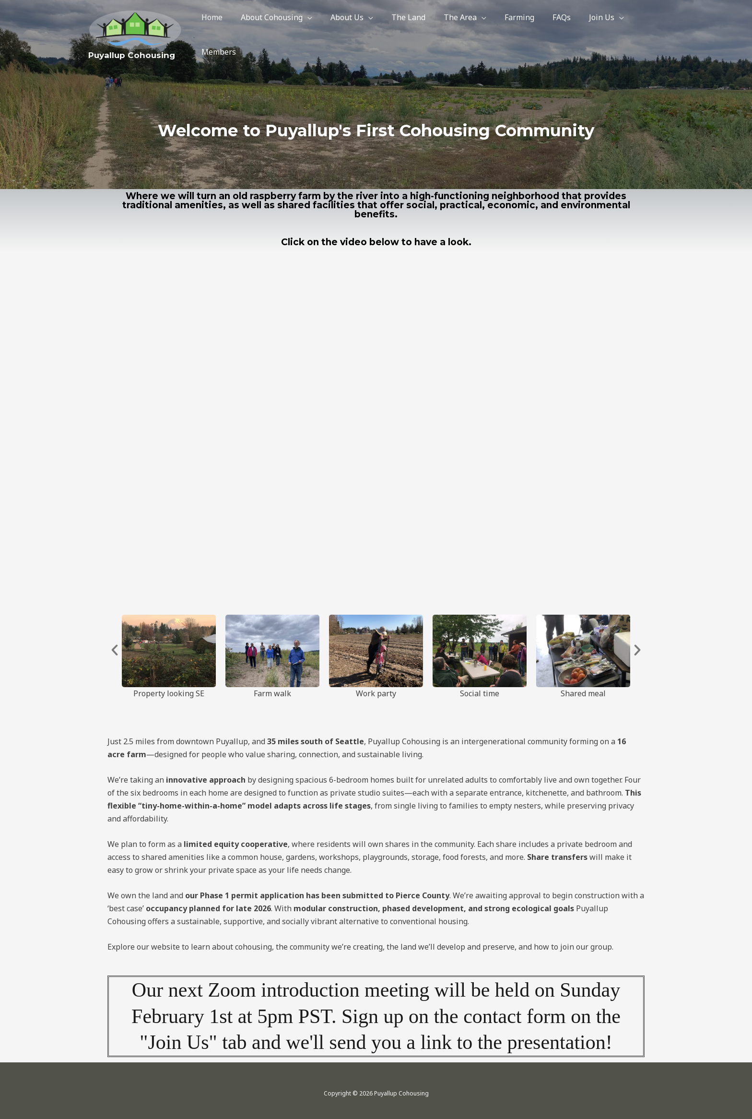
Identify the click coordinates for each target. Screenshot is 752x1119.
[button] (114, 650)
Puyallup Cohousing (131, 54)
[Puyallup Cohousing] (135, 27)
